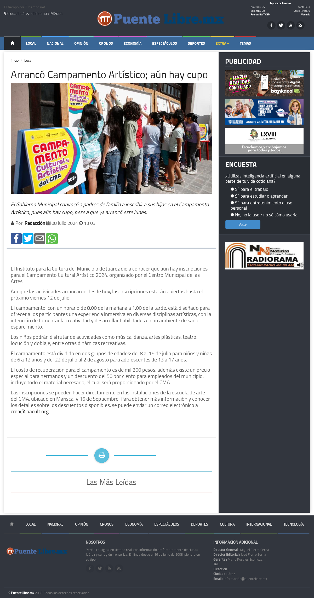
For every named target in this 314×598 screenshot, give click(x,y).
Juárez (224, 573)
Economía (132, 43)
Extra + (222, 43)
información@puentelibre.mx (240, 578)
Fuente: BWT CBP (260, 14)
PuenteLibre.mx (23, 592)
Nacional (55, 43)
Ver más (305, 14)
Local (31, 43)
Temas (245, 43)
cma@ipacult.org (30, 411)
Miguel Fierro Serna (241, 549)
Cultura (227, 524)
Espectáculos (164, 43)
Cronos (106, 43)
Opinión (81, 43)
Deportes (196, 43)
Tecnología (293, 524)
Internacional (259, 524)
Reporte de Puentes (280, 3)
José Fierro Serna (239, 554)
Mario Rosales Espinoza (237, 559)
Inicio (15, 60)
